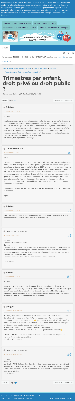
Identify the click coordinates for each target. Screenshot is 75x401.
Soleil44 (10, 107)
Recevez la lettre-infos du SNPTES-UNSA (19, 27)
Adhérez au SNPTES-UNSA (45, 23)
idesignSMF (28, 398)
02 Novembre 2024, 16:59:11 (13, 310)
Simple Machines (18, 398)
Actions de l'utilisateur (63, 100)
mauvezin (11, 231)
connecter (61, 57)
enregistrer (6, 61)
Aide (51, 398)
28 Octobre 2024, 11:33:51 (12, 235)
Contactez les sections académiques (54, 27)
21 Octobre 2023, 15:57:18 (12, 111)
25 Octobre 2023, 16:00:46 (12, 210)
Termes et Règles (60, 398)
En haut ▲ (70, 398)
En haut (5, 383)
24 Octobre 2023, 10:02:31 (12, 152)
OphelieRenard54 (14, 148)
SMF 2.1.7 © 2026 (6, 398)
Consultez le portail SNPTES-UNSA (17, 23)
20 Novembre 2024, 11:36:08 (13, 354)
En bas (4, 100)
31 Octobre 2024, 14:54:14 (12, 276)
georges (10, 306)
